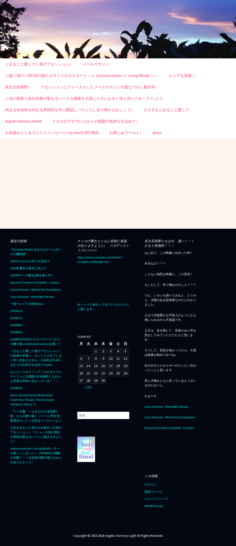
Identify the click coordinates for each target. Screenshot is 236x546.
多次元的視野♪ (17, 87)
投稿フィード (153, 491)
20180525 (16, 388)
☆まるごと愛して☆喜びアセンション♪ (38, 64)
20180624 (16, 332)
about (157, 132)
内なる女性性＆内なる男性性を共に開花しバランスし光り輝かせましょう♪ (69, 109)
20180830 (16, 325)
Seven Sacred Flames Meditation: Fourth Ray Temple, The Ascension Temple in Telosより (32, 399)
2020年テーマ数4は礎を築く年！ (32, 275)
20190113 (16, 311)
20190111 (16, 318)
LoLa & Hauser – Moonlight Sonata (32, 297)
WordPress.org (153, 506)
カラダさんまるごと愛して (166, 109)
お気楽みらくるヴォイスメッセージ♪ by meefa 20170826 (51, 132)
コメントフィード (156, 499)
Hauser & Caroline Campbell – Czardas (35, 282)
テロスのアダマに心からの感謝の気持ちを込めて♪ (95, 121)
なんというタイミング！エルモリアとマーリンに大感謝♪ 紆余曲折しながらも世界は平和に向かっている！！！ (36, 376)
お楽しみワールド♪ (125, 132)
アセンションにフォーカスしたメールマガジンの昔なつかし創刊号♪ (99, 87)
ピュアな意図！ (182, 75)
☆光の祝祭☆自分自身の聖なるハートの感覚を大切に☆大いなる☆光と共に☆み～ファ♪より (84, 98)
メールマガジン (96, 64)
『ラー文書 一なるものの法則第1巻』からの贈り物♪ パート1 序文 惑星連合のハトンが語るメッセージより (36, 415)
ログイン (150, 484)
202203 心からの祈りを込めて (30, 261)
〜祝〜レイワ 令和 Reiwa (26, 304)
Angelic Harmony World (23, 121)
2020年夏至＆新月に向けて (28, 268)
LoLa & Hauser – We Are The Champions (35, 289)
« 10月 (88, 387)
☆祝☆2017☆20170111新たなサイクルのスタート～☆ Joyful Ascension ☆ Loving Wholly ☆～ (81, 75)
